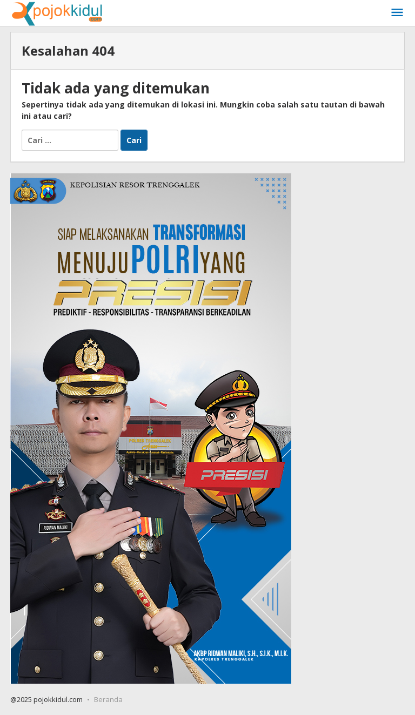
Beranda (108, 699)
